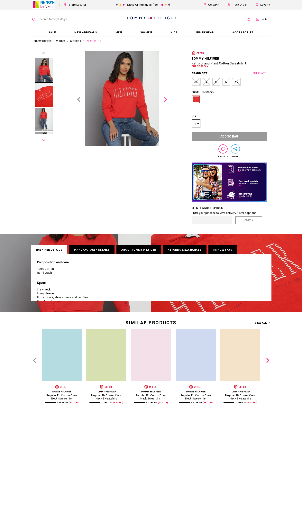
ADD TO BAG (229, 136)
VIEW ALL (262, 322)
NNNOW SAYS (222, 249)
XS (196, 81)
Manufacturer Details (92, 249)
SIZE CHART (259, 73)
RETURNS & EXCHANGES (184, 249)
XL (236, 81)
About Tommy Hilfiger (138, 249)
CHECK (248, 220)
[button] (196, 99)
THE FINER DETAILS (49, 249)
